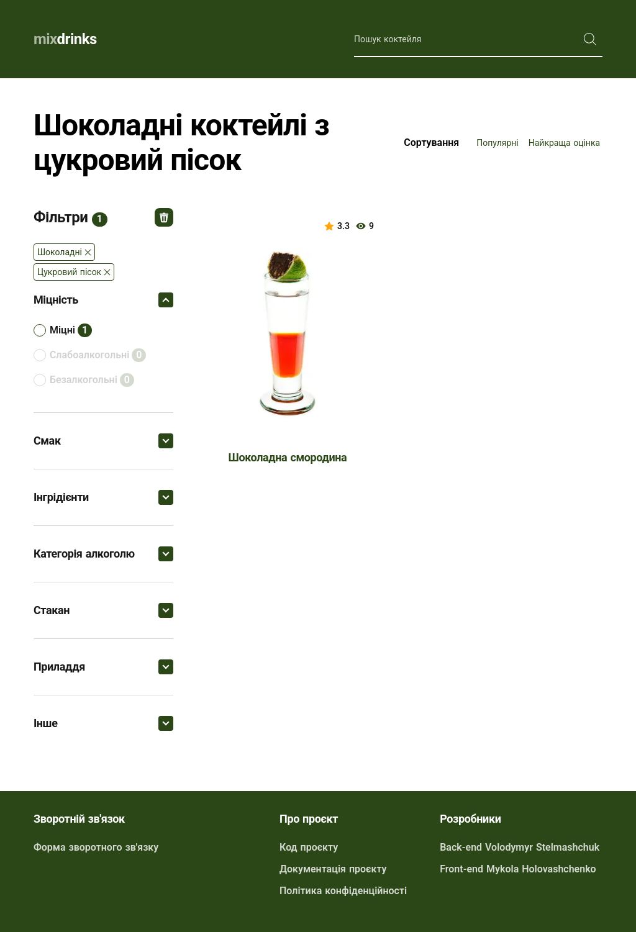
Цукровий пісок (69, 272)
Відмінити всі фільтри (164, 217)
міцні (62, 330)
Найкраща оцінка (564, 143)
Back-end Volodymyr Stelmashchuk (519, 847)
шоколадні (59, 252)
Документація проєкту (332, 869)
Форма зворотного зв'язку (96, 847)
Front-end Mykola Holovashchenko (518, 869)
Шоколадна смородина (288, 457)
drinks (65, 39)
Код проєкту (308, 847)
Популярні (497, 143)
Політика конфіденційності (343, 891)
